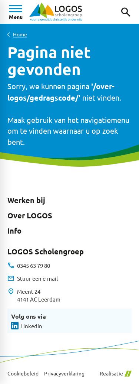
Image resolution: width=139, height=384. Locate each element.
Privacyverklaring (64, 373)
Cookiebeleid (23, 373)
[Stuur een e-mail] (32, 278)
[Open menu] (15, 12)
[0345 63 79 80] (28, 265)
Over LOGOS (29, 215)
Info (14, 230)
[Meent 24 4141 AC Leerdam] (33, 295)
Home (20, 34)
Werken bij (26, 200)
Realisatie (116, 373)
